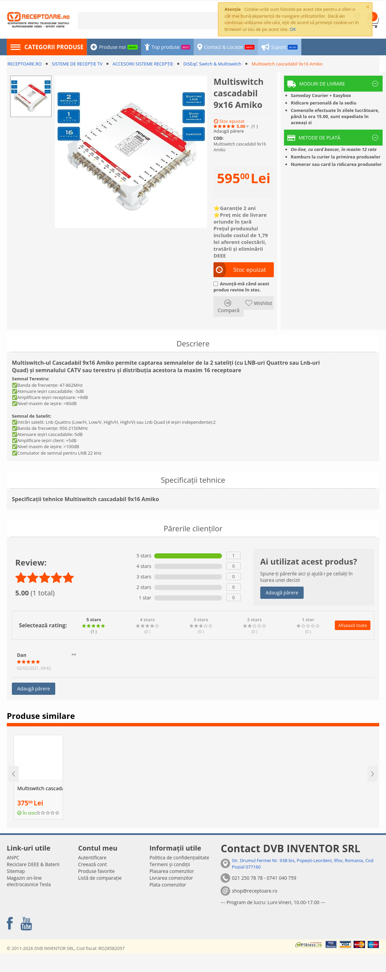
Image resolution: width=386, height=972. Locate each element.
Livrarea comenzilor (171, 878)
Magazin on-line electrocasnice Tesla (29, 881)
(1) (254, 126)
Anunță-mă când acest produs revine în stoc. (241, 287)
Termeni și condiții (169, 864)
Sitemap (16, 871)
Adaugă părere (229, 131)
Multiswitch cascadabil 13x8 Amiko (40, 788)
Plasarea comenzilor (171, 871)
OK (293, 29)
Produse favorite (96, 871)
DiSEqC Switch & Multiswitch (212, 64)
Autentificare (92, 857)
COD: (219, 138)
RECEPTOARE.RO (24, 64)
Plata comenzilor (167, 884)
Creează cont (92, 864)
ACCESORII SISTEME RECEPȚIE (143, 64)
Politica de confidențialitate (179, 857)
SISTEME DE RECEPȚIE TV (77, 64)
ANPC (13, 857)
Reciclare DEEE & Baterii (33, 864)
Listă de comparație (99, 878)
